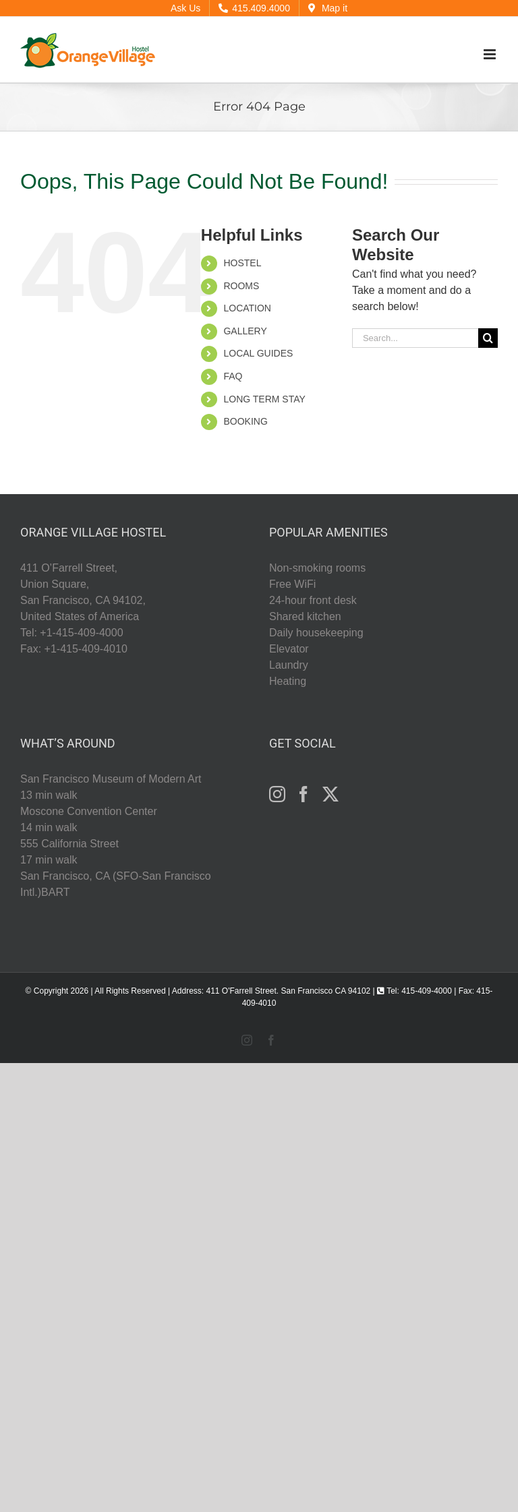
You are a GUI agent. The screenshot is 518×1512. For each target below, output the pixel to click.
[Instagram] (277, 794)
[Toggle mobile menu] (491, 54)
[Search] (488, 338)
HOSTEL (242, 263)
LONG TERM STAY (264, 399)
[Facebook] (303, 794)
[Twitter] (330, 794)
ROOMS (241, 285)
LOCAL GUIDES (258, 353)
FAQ (232, 376)
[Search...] (415, 338)
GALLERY (244, 331)
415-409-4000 (426, 991)
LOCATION (247, 308)
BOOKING (245, 421)
